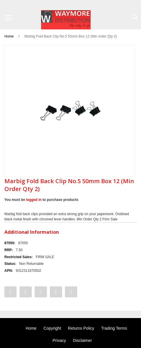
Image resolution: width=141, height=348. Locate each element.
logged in (33, 200)
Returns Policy (81, 328)
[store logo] (66, 19)
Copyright (52, 328)
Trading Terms (114, 328)
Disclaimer (82, 340)
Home (9, 36)
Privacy (59, 340)
